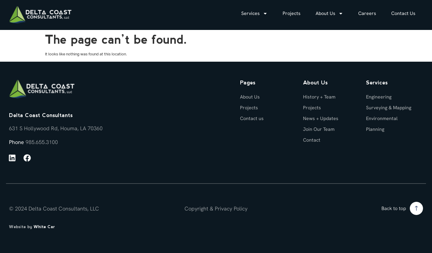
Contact (311, 140)
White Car (44, 226)
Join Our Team (318, 129)
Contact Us (403, 13)
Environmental (382, 118)
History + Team (319, 97)
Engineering (379, 97)
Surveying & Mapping (388, 107)
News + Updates (320, 118)
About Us (329, 13)
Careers (367, 13)
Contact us (252, 118)
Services (254, 13)
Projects (292, 13)
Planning (375, 129)
